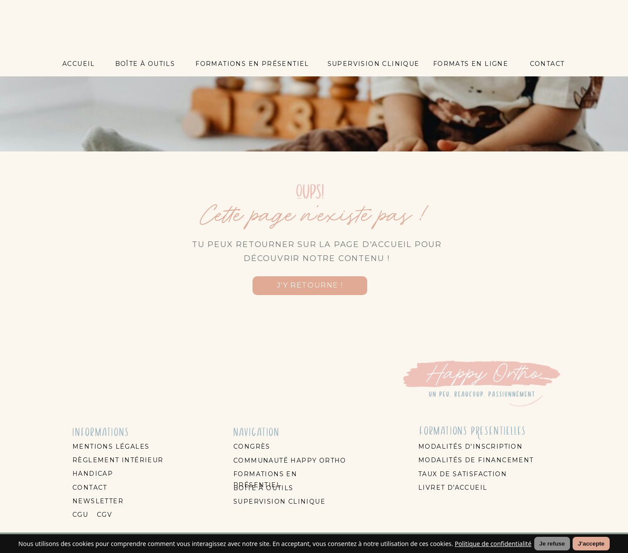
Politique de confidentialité (493, 543)
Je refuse (552, 543)
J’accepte (591, 543)
